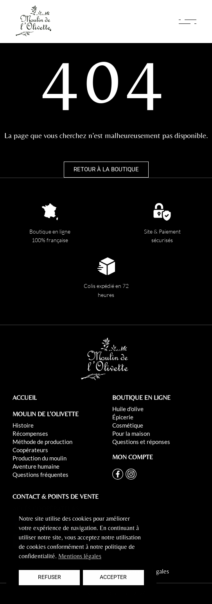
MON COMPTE (132, 457)
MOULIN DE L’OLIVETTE (46, 414)
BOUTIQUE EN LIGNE (141, 397)
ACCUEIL (25, 397)
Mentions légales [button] (79, 556)
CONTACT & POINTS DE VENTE (56, 496)
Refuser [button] (49, 577)
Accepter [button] (113, 577)
